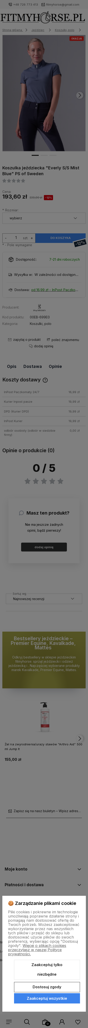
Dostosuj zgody (47, 987)
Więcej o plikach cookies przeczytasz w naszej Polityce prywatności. (37, 949)
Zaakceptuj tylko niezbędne (46, 969)
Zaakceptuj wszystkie (47, 998)
